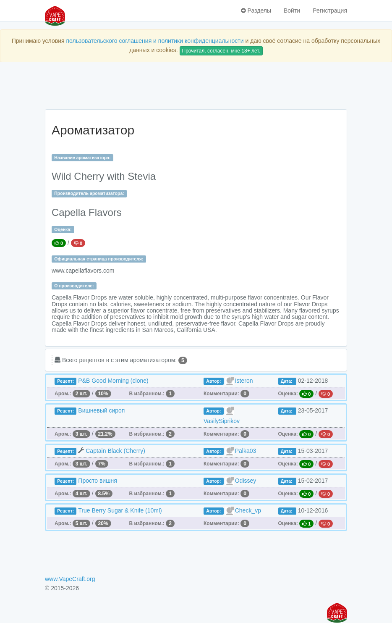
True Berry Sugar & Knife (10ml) (120, 510)
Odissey (245, 480)
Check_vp (248, 510)
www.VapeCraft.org (70, 579)
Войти (292, 10)
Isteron (244, 380)
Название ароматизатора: (82, 157)
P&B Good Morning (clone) (113, 380)
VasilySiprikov (222, 421)
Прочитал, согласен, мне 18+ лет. (221, 51)
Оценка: (62, 229)
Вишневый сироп (101, 410)
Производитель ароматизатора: (89, 193)
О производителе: (74, 285)
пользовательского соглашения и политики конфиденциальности (154, 40)
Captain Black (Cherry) (115, 450)
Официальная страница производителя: (98, 258)
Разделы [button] (256, 10)
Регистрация (330, 10)
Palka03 (245, 450)
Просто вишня (97, 480)
